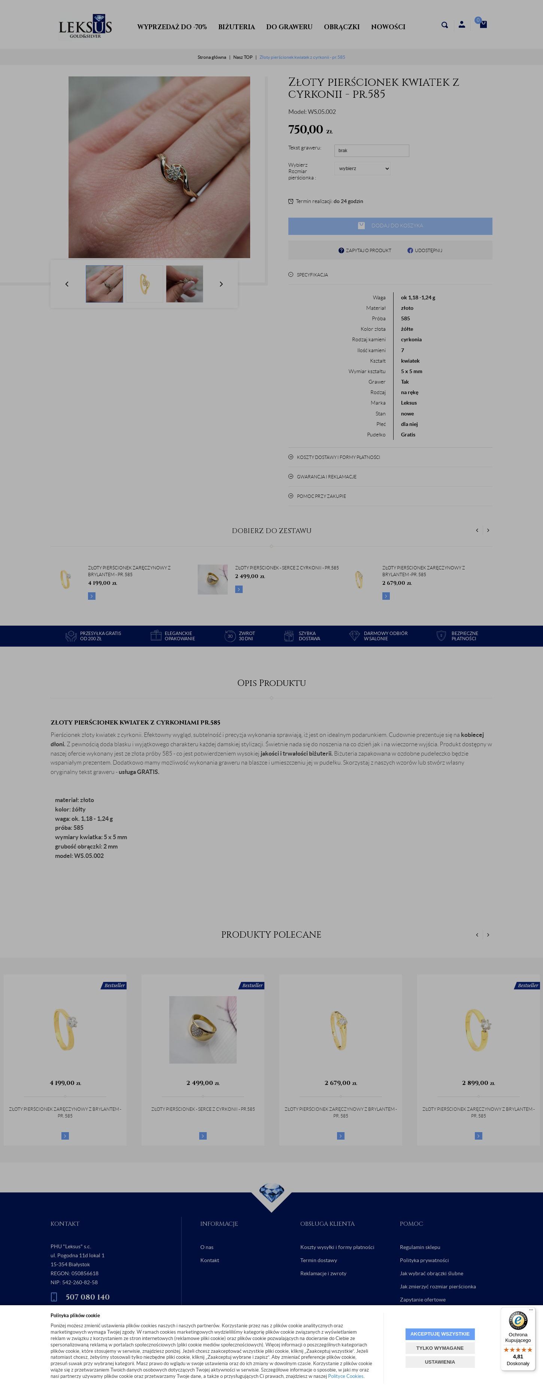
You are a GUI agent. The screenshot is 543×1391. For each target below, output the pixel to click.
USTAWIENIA (440, 1362)
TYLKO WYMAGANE (440, 1348)
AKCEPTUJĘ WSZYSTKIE (440, 1334)
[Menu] (531, 1311)
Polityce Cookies (346, 1376)
